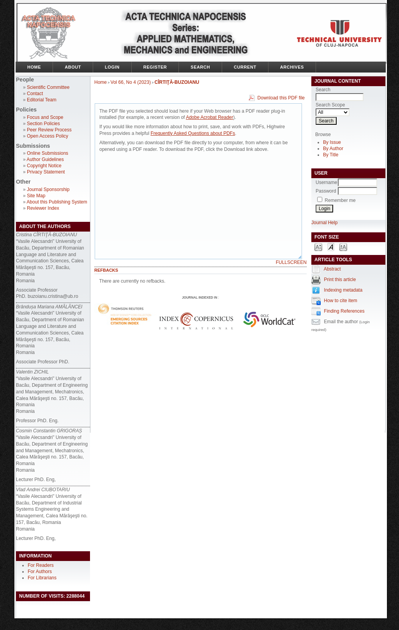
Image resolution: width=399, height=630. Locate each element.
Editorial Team (41, 100)
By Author (333, 148)
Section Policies (43, 123)
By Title (330, 155)
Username (326, 182)
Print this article (340, 279)
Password (326, 191)
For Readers (41, 565)
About (73, 67)
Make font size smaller (318, 246)
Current (245, 67)
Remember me (340, 200)
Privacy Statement (46, 172)
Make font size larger (343, 246)
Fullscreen (291, 262)
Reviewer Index (43, 208)
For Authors (40, 571)
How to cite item (340, 300)
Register (155, 67)
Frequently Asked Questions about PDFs (192, 133)
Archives (292, 67)
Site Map (36, 195)
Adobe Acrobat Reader (209, 117)
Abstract (332, 269)
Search (200, 67)
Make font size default (331, 246)
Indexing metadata (343, 290)
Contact (35, 93)
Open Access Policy (47, 136)
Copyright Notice (44, 165)
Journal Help (324, 222)
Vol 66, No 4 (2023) (131, 82)
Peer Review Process (49, 130)
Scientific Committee (48, 87)
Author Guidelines (45, 159)
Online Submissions (47, 153)
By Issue (332, 142)
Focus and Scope (45, 117)
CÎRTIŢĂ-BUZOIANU (177, 82)
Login (112, 67)
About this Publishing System (56, 202)
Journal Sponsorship (48, 189)
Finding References (344, 311)
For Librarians (42, 577)
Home (34, 67)
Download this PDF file (281, 98)
